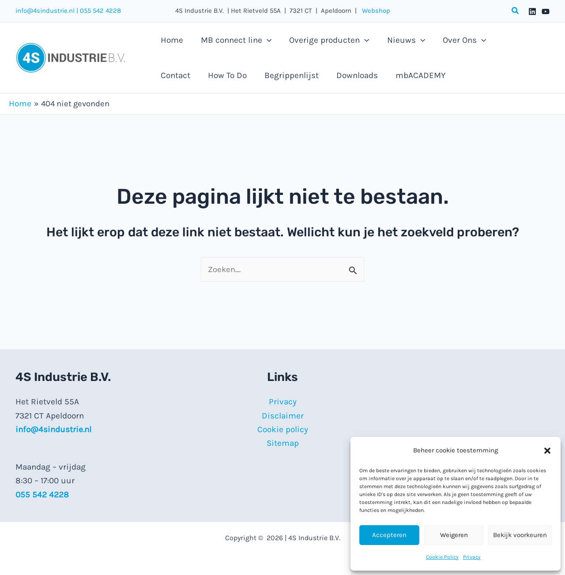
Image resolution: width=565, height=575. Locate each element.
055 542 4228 (100, 11)
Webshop (373, 11)
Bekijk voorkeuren (520, 535)
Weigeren (454, 535)
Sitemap (283, 443)
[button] (547, 450)
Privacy (472, 557)
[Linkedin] (532, 11)
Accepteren (389, 535)
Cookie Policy (442, 557)
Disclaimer (283, 416)
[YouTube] (546, 11)
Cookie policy (282, 429)
